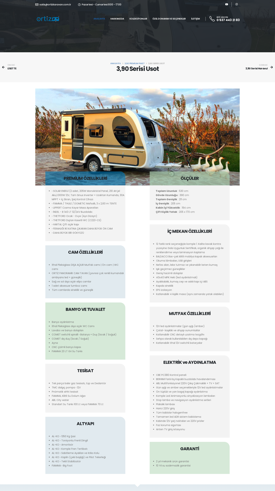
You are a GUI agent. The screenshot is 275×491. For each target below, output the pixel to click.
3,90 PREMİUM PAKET (134, 63)
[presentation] (38, 139)
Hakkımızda (117, 18)
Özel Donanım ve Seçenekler (169, 18)
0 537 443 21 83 (228, 20)
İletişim (195, 18)
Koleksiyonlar (138, 18)
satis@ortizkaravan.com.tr (53, 4)
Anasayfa (99, 18)
